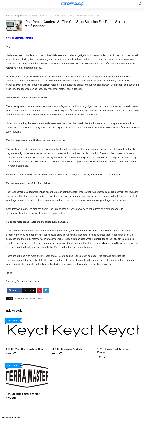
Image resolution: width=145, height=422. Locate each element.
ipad (40, 299)
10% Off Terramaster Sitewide (23, 393)
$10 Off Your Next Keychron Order (25, 349)
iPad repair (104, 243)
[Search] (140, 4)
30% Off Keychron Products (67, 349)
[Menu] (3, 4)
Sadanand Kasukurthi (28, 281)
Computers (19, 15)
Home (9, 15)
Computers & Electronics (25, 299)
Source (9, 281)
